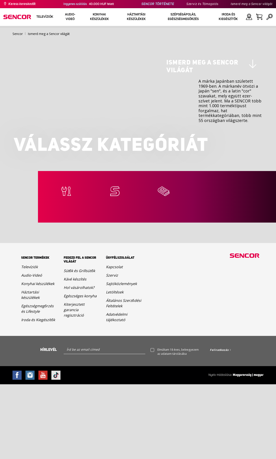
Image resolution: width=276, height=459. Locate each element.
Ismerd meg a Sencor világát (252, 4)
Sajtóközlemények (121, 358)
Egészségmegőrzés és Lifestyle (37, 383)
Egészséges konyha (80, 370)
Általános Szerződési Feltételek (123, 378)
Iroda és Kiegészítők (38, 394)
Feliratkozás (219, 425)
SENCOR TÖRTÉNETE (157, 4)
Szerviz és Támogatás (202, 4)
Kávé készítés (75, 353)
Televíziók (29, 341)
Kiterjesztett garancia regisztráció (74, 384)
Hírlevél (48, 425)
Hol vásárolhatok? (79, 362)
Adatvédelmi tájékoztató (116, 392)
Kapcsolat (114, 341)
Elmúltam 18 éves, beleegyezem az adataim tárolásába (178, 427)
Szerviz (112, 349)
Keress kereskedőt (22, 4)
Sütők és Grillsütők (79, 345)
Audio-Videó (31, 349)
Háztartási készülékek (30, 369)
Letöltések (114, 366)
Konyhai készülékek (37, 358)
